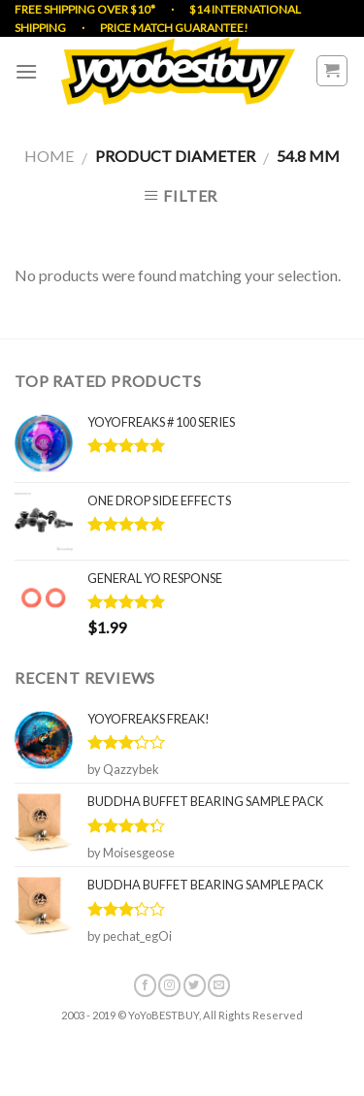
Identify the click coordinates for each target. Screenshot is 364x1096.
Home (49, 155)
